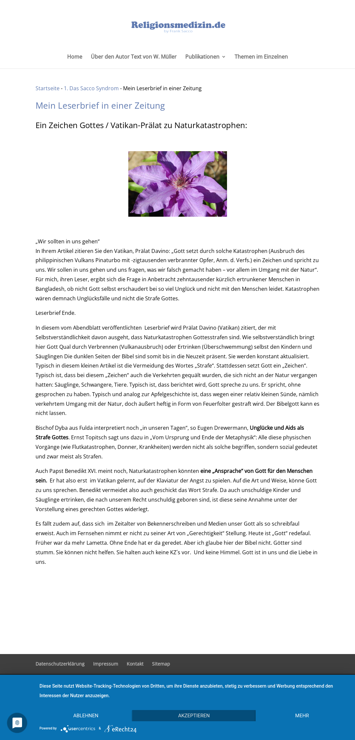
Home (74, 57)
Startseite (48, 88)
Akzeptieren (194, 716)
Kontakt (135, 664)
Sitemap (161, 664)
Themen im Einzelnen (261, 57)
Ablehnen (85, 716)
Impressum (105, 664)
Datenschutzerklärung (60, 664)
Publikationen (202, 57)
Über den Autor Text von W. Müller (134, 57)
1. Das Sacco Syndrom (91, 88)
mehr (302, 716)
